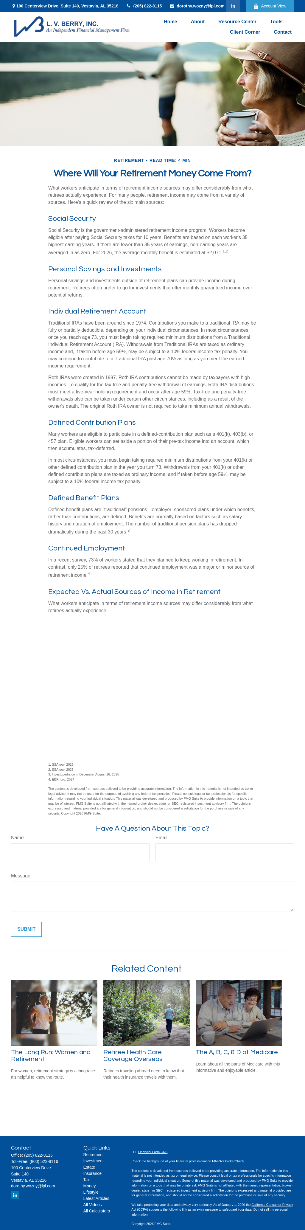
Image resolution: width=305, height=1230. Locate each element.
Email (161, 837)
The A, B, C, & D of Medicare (237, 1052)
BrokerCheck (234, 1161)
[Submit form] (26, 929)
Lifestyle (91, 1192)
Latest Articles (96, 1198)
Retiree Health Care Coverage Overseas (133, 1056)
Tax (86, 1179)
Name (17, 837)
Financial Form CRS (152, 1152)
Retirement (93, 1154)
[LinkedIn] (233, 6)
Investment (93, 1160)
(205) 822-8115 (144, 6)
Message (20, 875)
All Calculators (96, 1211)
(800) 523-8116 (43, 1161)
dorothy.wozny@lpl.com (196, 6)
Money (89, 1186)
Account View (269, 6)
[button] (170, 21)
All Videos (92, 1204)
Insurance (92, 1173)
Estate (89, 1167)
